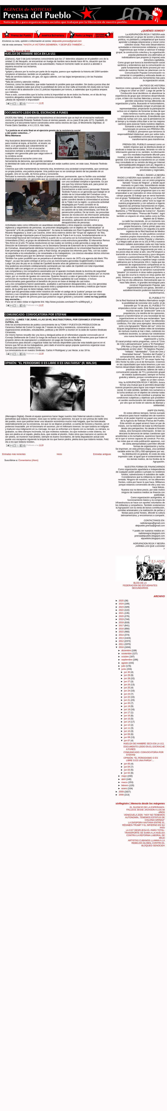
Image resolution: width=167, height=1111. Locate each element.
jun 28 (127, 678)
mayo (124, 776)
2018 (121, 622)
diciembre (126, 650)
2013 (121, 638)
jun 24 (127, 690)
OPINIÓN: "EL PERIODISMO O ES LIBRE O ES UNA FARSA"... (140, 759)
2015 (121, 631)
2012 (121, 641)
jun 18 (127, 709)
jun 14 (127, 721)
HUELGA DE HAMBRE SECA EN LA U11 (30, 53)
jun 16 (127, 715)
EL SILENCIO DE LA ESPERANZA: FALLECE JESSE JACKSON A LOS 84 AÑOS (145, 810)
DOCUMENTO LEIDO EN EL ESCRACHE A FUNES (36, 112)
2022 (121, 610)
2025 (121, 600)
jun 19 (127, 706)
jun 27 (127, 681)
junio (124, 669)
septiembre (127, 659)
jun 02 (127, 773)
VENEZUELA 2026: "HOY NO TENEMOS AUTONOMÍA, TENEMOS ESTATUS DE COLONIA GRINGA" (144, 817)
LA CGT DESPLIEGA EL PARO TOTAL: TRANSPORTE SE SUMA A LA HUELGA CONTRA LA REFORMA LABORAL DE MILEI (145, 834)
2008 (121, 794)
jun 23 (127, 694)
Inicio (59, 454)
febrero (125, 785)
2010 (121, 647)
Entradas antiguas (102, 454)
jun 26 (127, 684)
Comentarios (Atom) (28, 460)
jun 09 (127, 734)
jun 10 (127, 731)
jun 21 (127, 700)
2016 (121, 628)
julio (123, 666)
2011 (121, 644)
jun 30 (127, 672)
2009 (121, 791)
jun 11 (127, 728)
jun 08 (127, 737)
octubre (125, 656)
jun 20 (127, 703)
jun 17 (127, 712)
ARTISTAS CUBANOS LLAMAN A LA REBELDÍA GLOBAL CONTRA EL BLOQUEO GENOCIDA (146, 843)
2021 (121, 613)
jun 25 (127, 687)
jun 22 (127, 697)
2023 (121, 607)
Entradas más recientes (14, 454)
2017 (121, 625)
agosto (125, 663)
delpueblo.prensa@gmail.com (67, 41)
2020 (121, 616)
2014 (121, 635)
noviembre (126, 653)
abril (123, 779)
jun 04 (127, 766)
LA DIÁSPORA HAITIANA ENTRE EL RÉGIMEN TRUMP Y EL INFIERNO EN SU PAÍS (143, 825)
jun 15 (127, 718)
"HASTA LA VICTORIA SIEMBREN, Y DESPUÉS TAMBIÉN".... (63, 44)
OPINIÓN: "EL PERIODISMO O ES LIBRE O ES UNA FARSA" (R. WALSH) (51, 363)
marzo (124, 782)
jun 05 (127, 763)
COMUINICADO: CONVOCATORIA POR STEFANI (35, 314)
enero (124, 788)
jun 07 (127, 740)
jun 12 (127, 725)
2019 (121, 619)
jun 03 (127, 770)
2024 (121, 603)
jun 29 (127, 675)
